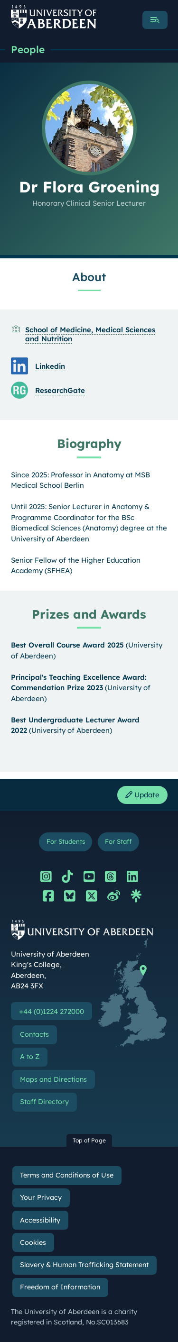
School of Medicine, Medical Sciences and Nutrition (90, 334)
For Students (66, 841)
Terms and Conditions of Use (66, 1175)
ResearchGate (60, 390)
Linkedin (50, 366)
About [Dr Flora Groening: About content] (89, 277)
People (28, 49)
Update (142, 794)
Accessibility (40, 1220)
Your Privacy (41, 1197)
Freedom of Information (60, 1287)
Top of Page (89, 1140)
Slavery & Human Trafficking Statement (84, 1264)
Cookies (33, 1242)
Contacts (34, 1034)
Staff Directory (44, 1101)
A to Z (29, 1056)
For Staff (118, 841)
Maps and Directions (53, 1079)
